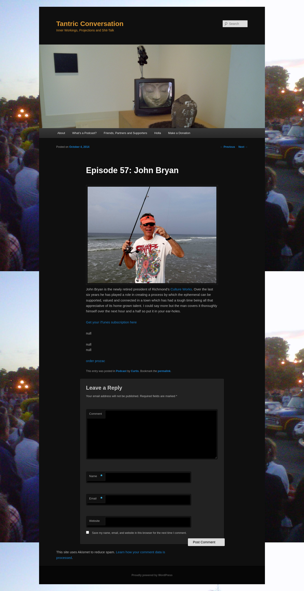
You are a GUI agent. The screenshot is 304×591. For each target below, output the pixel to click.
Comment (95, 413)
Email (96, 498)
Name (96, 476)
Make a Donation (179, 133)
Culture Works (181, 289)
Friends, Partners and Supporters (125, 133)
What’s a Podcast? (84, 133)
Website (94, 521)
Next (243, 146)
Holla (157, 133)
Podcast (121, 371)
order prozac (95, 361)
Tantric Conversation (90, 23)
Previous (227, 146)
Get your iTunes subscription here (111, 322)
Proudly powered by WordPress (151, 575)
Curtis (135, 371)
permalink (164, 371)
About (61, 133)
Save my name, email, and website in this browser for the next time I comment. (139, 532)
